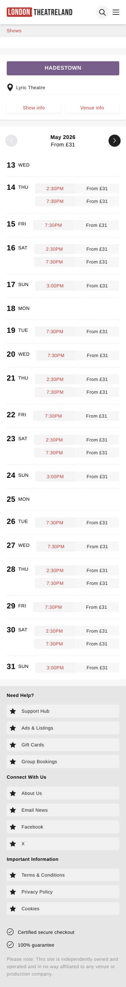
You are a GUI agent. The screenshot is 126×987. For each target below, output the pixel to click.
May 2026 (63, 141)
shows (14, 30)
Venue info (92, 107)
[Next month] (115, 141)
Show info (34, 107)
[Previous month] (11, 141)
